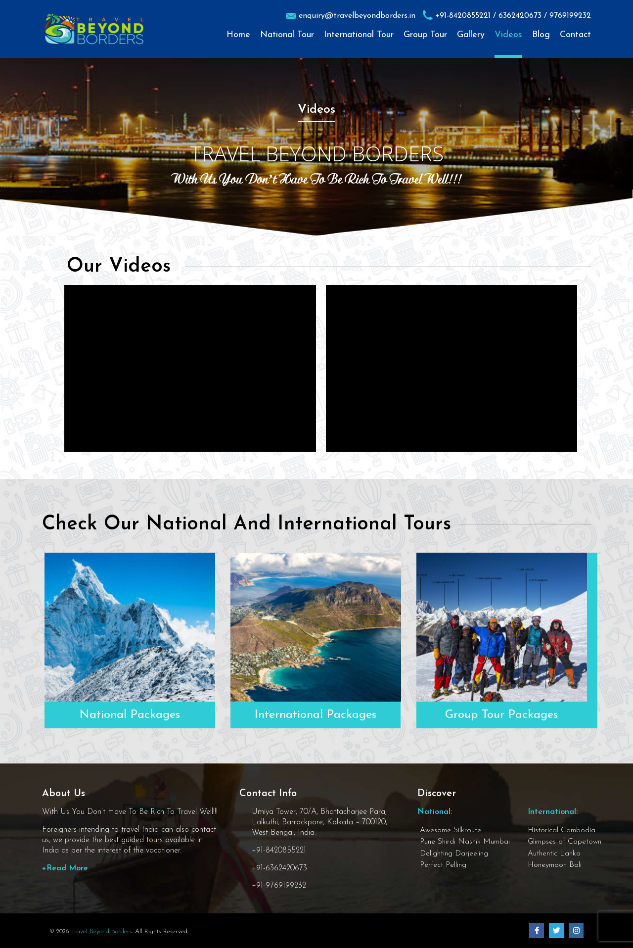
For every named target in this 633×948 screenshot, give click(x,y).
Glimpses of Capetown (564, 842)
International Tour (359, 35)
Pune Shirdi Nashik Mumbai (465, 842)
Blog (541, 35)
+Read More (65, 868)
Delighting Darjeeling (454, 853)
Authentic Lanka (554, 853)
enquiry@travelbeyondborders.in (357, 16)
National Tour (287, 35)
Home (238, 35)
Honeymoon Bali (555, 865)
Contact (575, 35)
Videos (508, 35)
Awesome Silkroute (450, 830)
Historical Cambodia (561, 830)
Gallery (471, 35)
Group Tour (425, 35)
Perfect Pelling (443, 865)
